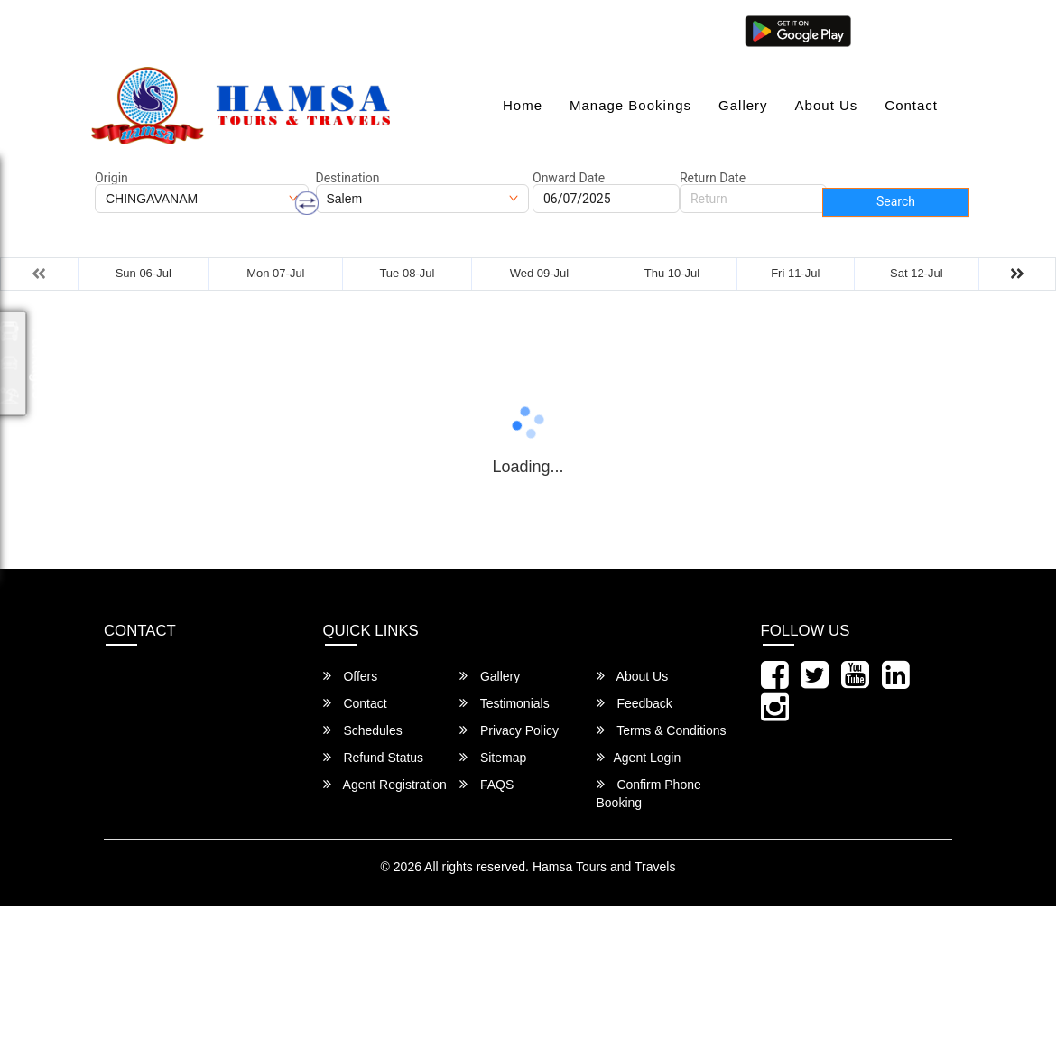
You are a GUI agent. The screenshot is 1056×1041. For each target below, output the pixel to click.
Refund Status (373, 757)
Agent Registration (385, 784)
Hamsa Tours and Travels (604, 867)
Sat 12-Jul (916, 273)
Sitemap (492, 757)
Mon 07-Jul (275, 273)
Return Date (713, 178)
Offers (350, 675)
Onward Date (569, 178)
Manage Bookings (630, 105)
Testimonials (504, 703)
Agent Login (904, 29)
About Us (826, 105)
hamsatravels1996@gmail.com (195, 29)
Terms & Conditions (662, 730)
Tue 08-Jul (406, 273)
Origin (111, 178)
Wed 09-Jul (540, 273)
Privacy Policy (509, 730)
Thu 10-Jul (671, 273)
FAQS (486, 784)
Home (522, 105)
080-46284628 (361, 29)
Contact (911, 105)
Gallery (743, 105)
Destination (348, 178)
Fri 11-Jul (795, 273)
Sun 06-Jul (143, 273)
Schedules (363, 730)
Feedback (634, 703)
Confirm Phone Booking (649, 793)
